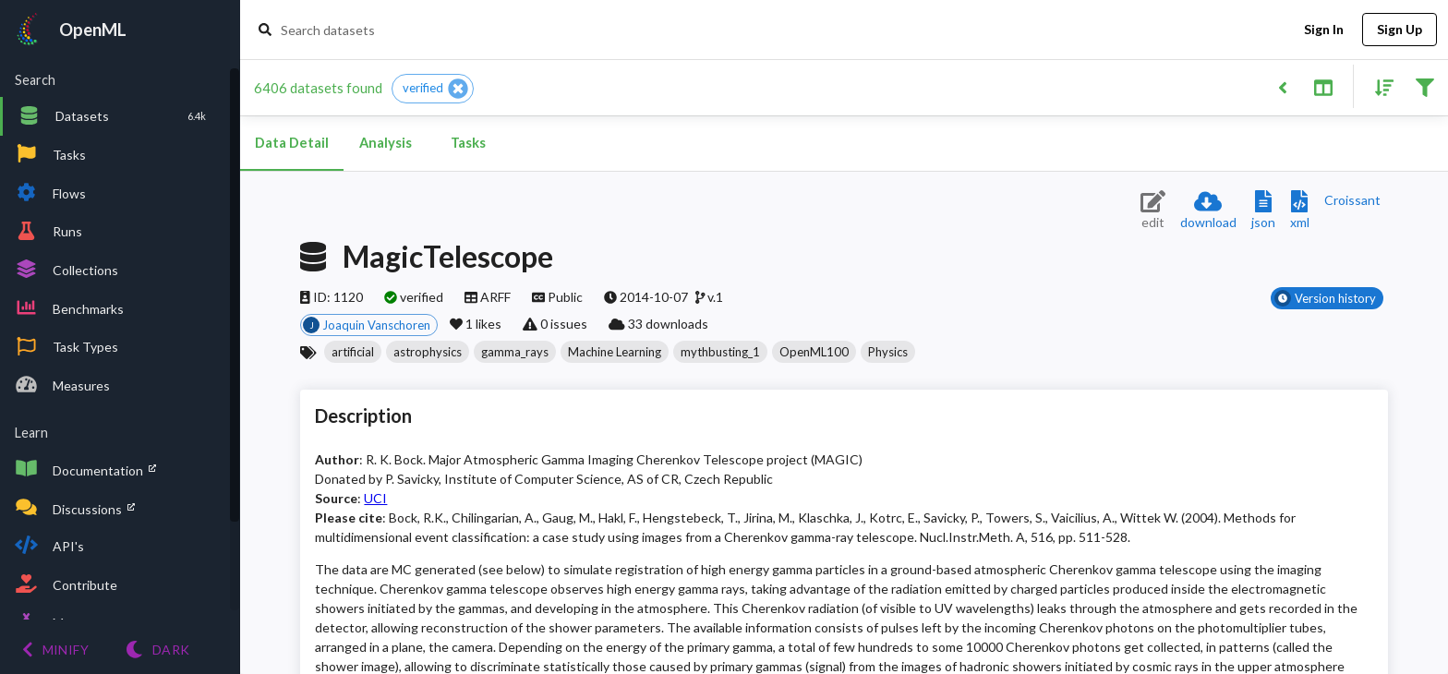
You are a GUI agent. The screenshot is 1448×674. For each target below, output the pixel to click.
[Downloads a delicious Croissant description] (1352, 200)
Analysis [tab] (385, 143)
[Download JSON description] (1263, 211)
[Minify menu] (55, 649)
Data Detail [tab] (292, 143)
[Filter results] (1424, 86)
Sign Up (1399, 30)
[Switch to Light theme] (157, 649)
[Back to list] (1282, 86)
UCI (375, 498)
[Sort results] (1379, 86)
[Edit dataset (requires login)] (1153, 211)
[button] (433, 88)
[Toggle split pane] (1323, 86)
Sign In (1323, 30)
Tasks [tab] (468, 143)
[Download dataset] (1208, 211)
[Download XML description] (1300, 211)
